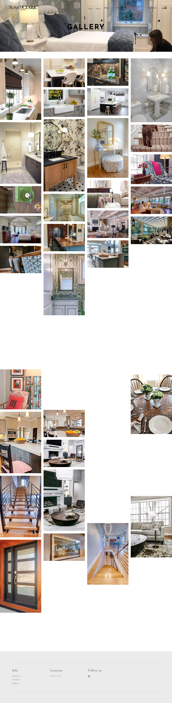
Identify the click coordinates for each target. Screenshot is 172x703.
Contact (15, 679)
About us (16, 676)
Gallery (15, 683)
